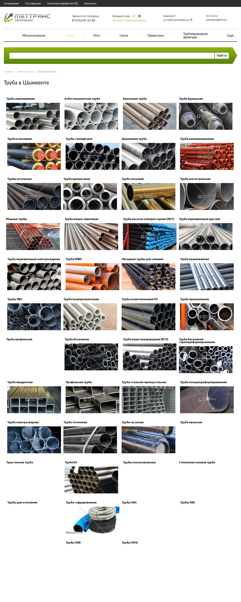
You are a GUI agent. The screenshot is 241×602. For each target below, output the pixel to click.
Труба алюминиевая (20, 98)
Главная (9, 71)
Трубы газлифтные (79, 138)
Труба (69, 35)
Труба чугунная (133, 422)
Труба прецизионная (194, 299)
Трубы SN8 (73, 542)
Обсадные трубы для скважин (142, 259)
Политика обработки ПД (62, 3)
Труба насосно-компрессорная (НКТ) (148, 219)
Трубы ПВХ (14, 299)
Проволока (156, 35)
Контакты (90, 3)
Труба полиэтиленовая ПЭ (140, 299)
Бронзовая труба (135, 98)
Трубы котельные (19, 178)
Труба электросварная (23, 422)
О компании (11, 3)
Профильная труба (79, 382)
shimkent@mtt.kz (216, 19)
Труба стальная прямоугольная (144, 382)
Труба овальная (191, 422)
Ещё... (231, 35)
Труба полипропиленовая (81, 299)
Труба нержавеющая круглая (199, 219)
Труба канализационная (197, 138)
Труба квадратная (20, 382)
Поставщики (33, 3)
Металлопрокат (34, 35)
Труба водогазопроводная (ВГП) (145, 339)
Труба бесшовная (77, 339)
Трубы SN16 (130, 542)
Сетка (124, 35)
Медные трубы (16, 219)
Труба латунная (133, 178)
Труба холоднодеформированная (203, 382)
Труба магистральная (195, 178)
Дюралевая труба (134, 138)
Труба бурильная (191, 98)
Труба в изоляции (19, 138)
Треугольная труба (19, 462)
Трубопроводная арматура (195, 35)
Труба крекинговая (76, 178)
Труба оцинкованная (194, 259)
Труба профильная (19, 339)
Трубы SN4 (129, 502)
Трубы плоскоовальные (139, 462)
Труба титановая (75, 422)
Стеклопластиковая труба (197, 462)
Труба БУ (71, 462)
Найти (222, 55)
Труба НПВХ (74, 259)
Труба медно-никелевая (81, 219)
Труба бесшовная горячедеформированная (197, 340)
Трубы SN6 (187, 502)
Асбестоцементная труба (82, 98)
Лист (96, 35)
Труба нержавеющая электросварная (33, 259)
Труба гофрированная (81, 502)
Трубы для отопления (22, 502)
